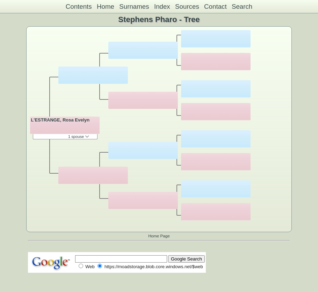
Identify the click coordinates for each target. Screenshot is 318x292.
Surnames (134, 6)
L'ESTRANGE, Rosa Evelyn (60, 120)
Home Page (159, 236)
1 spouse (78, 136)
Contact (215, 6)
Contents (79, 6)
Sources (187, 6)
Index (162, 6)
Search (242, 6)
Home (105, 6)
